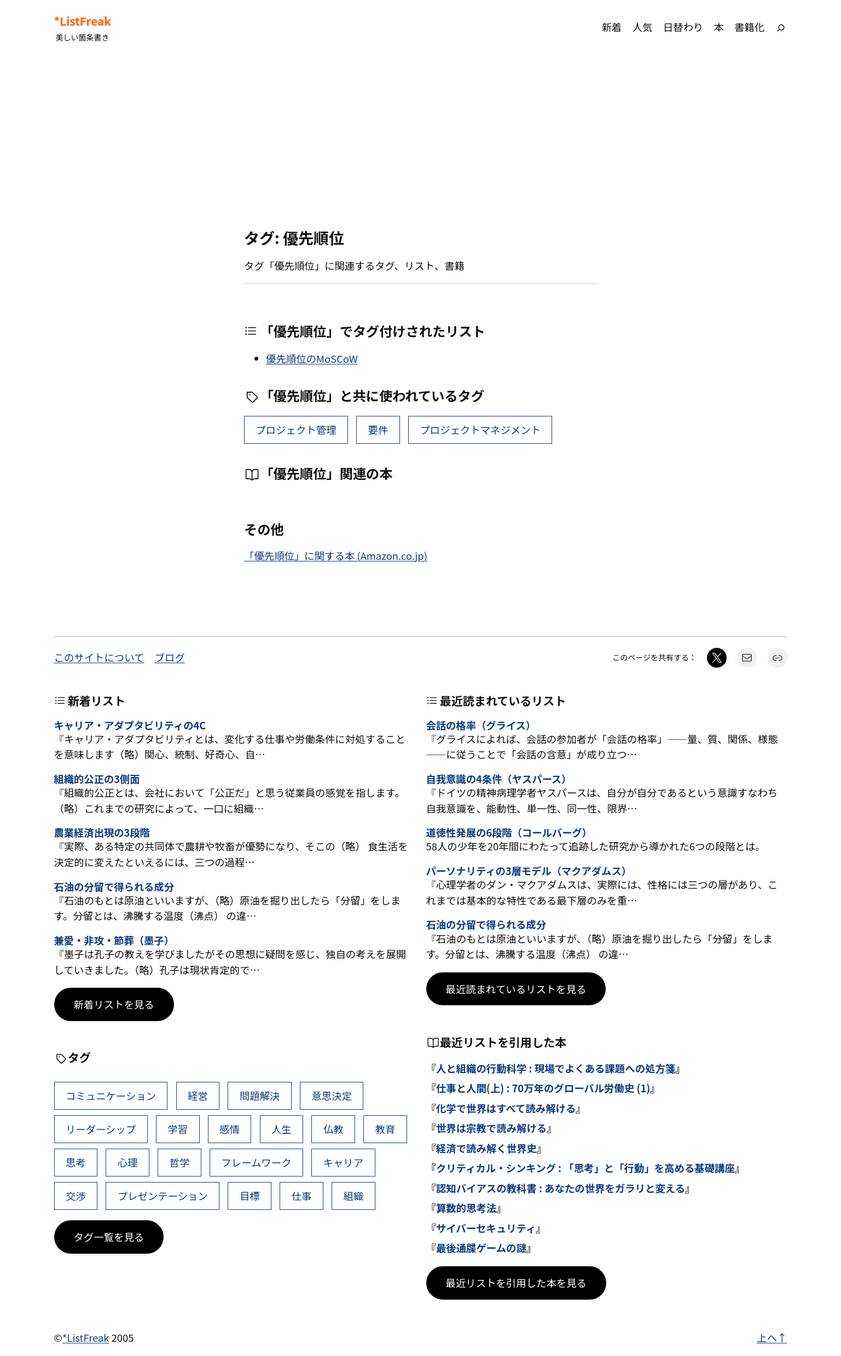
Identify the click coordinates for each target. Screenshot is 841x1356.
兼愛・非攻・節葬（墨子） (114, 940)
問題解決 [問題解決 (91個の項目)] (260, 1095)
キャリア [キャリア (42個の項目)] (343, 1162)
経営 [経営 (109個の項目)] (198, 1095)
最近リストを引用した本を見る (516, 1283)
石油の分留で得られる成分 (114, 886)
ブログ (170, 657)
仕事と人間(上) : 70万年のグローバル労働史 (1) (543, 1088)
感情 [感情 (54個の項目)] (229, 1129)
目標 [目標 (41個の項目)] (250, 1196)
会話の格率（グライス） (481, 725)
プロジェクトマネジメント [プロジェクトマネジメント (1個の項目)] (480, 429)
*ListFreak (82, 21)
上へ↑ (772, 1337)
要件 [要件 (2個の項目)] (378, 429)
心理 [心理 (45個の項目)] (128, 1162)
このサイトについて (99, 657)
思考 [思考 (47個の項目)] (76, 1162)
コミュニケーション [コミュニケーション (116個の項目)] (111, 1095)
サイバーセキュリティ (486, 1228)
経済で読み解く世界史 (486, 1148)
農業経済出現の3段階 (102, 832)
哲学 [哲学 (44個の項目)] (180, 1162)
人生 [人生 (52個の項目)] (281, 1129)
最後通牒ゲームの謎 (481, 1248)
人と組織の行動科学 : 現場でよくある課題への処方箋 (555, 1068)
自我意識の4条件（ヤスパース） (499, 779)
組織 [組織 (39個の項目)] (354, 1196)
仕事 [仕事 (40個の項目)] (302, 1196)
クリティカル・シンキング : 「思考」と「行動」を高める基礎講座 (585, 1168)
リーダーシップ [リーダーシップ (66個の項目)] (101, 1129)
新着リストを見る (114, 1004)
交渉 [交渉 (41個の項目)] (76, 1196)
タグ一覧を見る (109, 1237)
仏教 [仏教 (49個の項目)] (333, 1129)
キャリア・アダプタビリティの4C (130, 725)
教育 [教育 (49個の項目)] (385, 1129)
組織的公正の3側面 (97, 779)
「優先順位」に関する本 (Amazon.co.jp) (335, 555)
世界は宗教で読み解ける (491, 1128)
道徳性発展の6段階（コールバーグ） (509, 832)
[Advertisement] (420, 141)
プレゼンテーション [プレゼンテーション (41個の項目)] (163, 1196)
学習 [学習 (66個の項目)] (177, 1129)
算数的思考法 (466, 1208)
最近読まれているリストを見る (516, 989)
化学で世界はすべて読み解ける (506, 1108)
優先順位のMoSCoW (312, 358)
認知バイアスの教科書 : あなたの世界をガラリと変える (560, 1188)
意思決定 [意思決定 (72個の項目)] (331, 1095)
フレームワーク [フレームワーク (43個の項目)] (256, 1162)
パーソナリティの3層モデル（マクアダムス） (528, 871)
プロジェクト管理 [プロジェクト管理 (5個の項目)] (296, 429)
